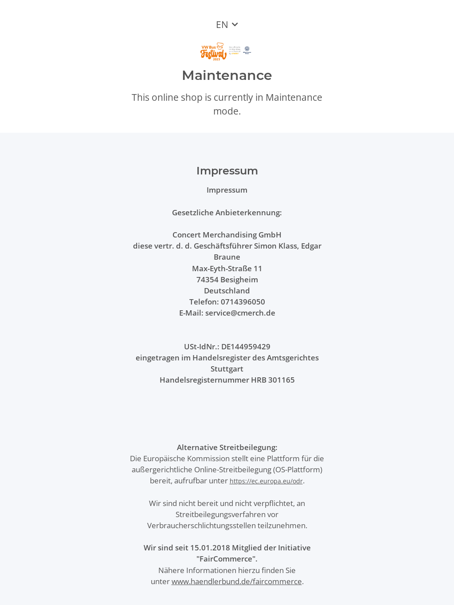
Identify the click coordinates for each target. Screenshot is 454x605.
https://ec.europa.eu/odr (266, 481)
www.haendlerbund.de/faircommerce (237, 581)
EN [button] (222, 24)
